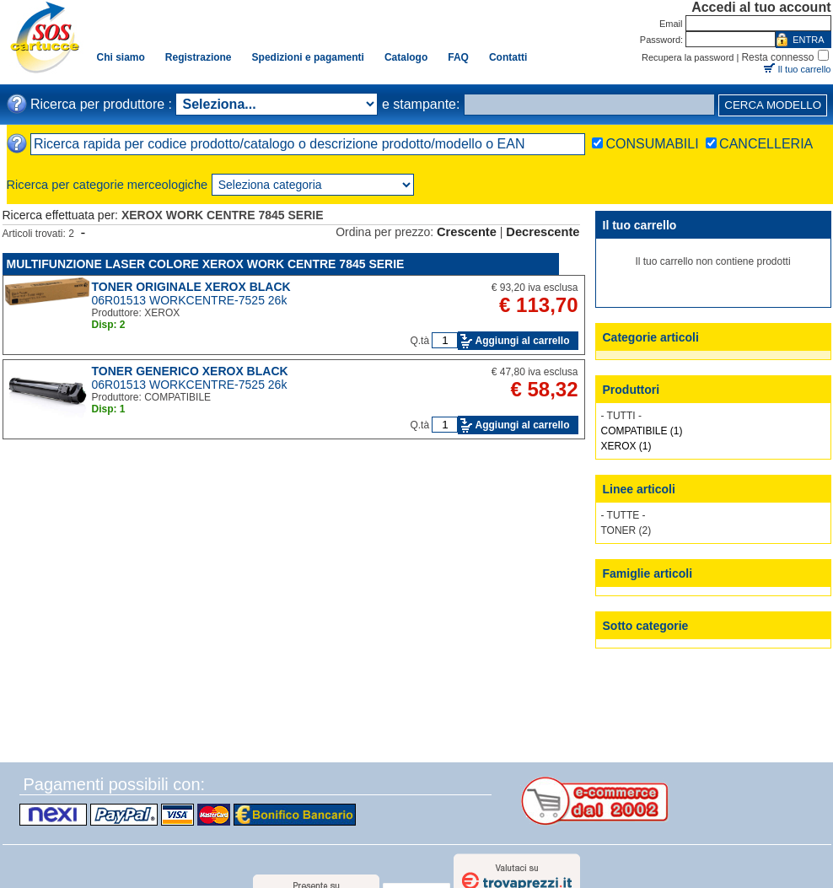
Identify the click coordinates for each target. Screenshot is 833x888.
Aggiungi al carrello (522, 341)
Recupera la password (688, 57)
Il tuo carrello (804, 69)
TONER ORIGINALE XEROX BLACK (191, 286)
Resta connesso (777, 57)
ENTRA (808, 40)
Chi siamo (121, 57)
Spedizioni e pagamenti (308, 57)
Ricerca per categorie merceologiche (107, 184)
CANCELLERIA (766, 144)
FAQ (458, 57)
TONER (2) (626, 530)
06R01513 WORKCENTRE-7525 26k (190, 300)
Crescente (467, 232)
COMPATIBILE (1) (642, 431)
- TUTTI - (621, 416)
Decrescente (542, 232)
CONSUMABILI (651, 144)
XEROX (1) (626, 446)
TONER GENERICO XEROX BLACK (190, 371)
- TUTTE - (623, 515)
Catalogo (405, 57)
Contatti (508, 57)
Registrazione (198, 57)
